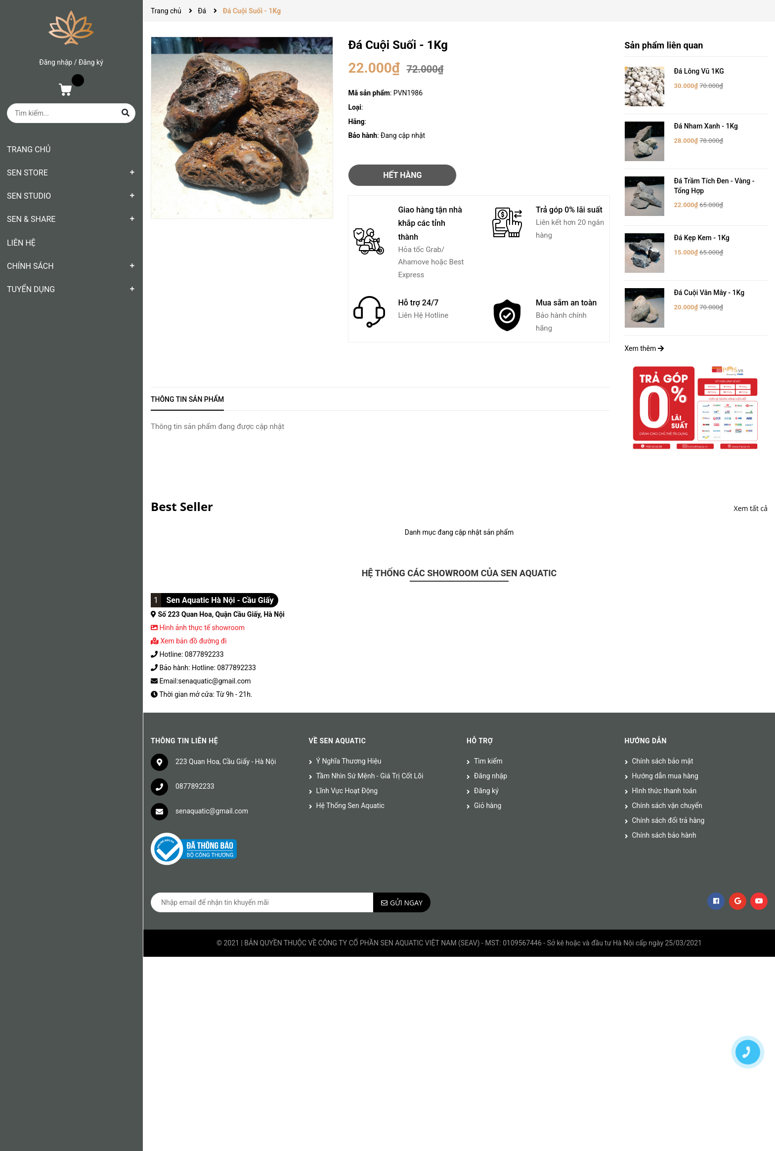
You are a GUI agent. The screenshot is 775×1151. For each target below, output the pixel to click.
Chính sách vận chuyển (667, 806)
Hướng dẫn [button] (646, 741)
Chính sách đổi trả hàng (668, 820)
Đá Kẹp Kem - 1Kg (702, 238)
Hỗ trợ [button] (480, 741)
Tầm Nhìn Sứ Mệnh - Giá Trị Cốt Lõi (370, 776)
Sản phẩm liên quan (664, 45)
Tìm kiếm (488, 761)
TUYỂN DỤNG (31, 289)
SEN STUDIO (29, 196)
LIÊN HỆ (21, 243)
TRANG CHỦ (28, 149)
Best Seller (182, 506)
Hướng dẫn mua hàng (665, 776)
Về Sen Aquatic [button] (337, 741)
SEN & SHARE (31, 219)
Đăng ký (91, 62)
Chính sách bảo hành (664, 835)
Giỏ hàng (487, 806)
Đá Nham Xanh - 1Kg (706, 126)
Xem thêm (644, 348)
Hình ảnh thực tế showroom (201, 628)
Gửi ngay (406, 902)
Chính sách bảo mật (662, 761)
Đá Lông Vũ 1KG (699, 71)
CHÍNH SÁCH (30, 266)
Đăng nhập (55, 62)
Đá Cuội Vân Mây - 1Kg (709, 293)
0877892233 (195, 786)
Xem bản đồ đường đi (189, 641)
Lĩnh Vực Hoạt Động (347, 791)
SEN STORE (27, 172)
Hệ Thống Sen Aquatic (350, 806)
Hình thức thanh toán (664, 791)
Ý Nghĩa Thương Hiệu (349, 761)
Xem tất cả (751, 508)
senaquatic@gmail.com (211, 811)
